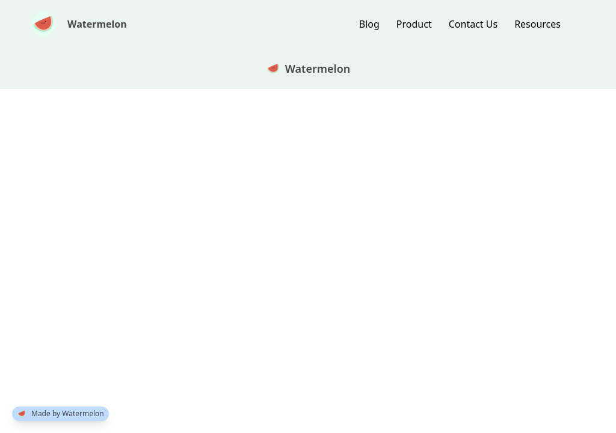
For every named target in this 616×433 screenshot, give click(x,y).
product (414, 24)
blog (369, 24)
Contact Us (473, 24)
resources (537, 24)
